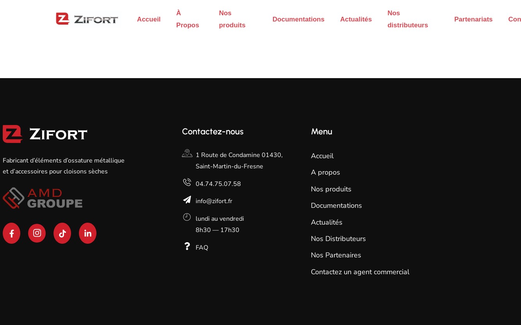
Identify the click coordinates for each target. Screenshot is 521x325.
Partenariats (473, 19)
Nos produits (232, 19)
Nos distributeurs (407, 19)
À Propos (187, 19)
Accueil (149, 19)
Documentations (299, 19)
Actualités (356, 19)
